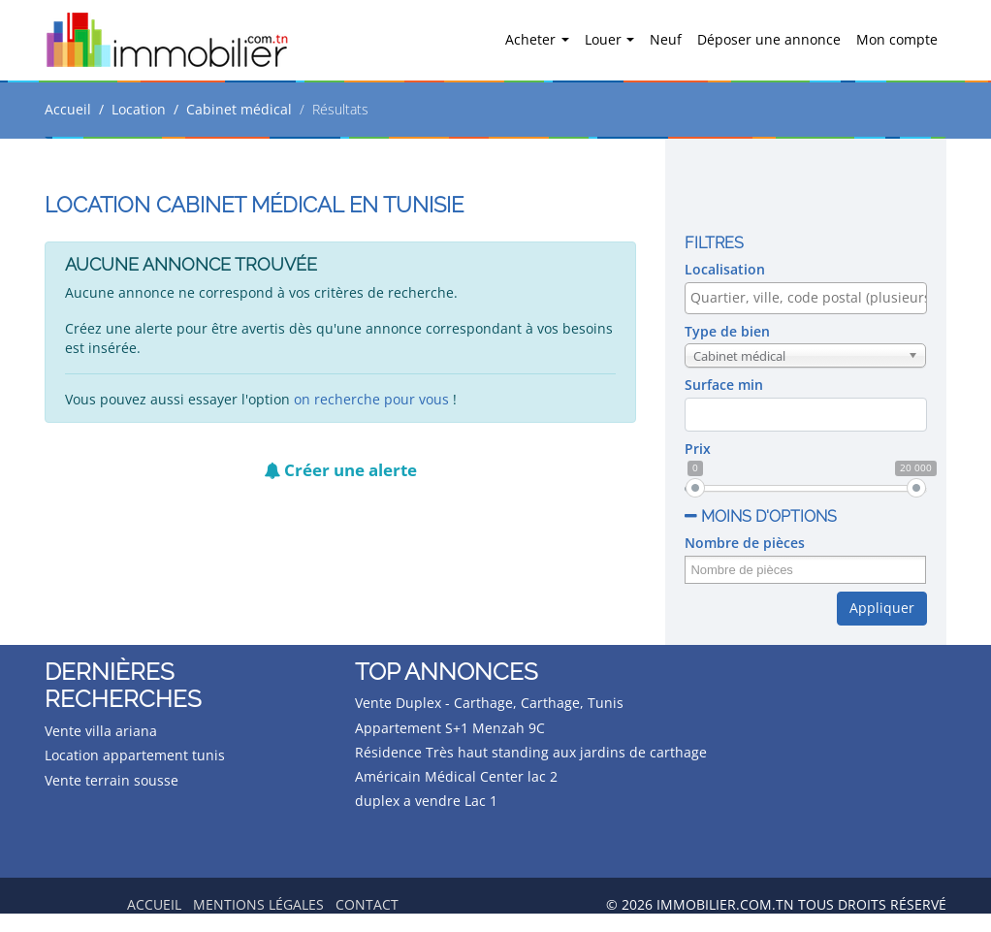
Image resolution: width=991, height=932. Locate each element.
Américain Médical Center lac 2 (456, 776)
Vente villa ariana (101, 731)
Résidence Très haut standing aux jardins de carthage (531, 752)
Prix (698, 448)
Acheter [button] (532, 39)
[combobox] (805, 298)
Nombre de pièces (745, 542)
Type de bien (727, 331)
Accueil (68, 109)
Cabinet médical (239, 109)
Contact (367, 904)
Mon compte (897, 39)
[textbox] (810, 297)
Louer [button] (605, 39)
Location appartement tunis (135, 755)
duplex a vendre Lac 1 (426, 800)
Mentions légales (258, 904)
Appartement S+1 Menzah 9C (450, 728)
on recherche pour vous (371, 399)
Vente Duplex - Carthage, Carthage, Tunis (489, 702)
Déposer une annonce (769, 39)
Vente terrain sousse (111, 780)
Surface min (724, 384)
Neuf (666, 39)
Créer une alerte (340, 470)
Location (139, 109)
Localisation (725, 269)
